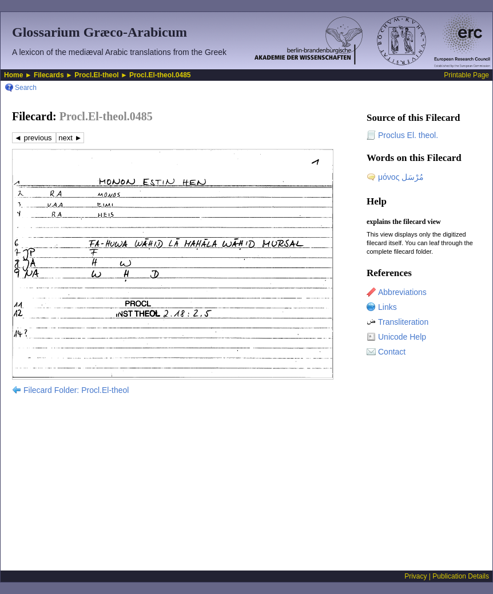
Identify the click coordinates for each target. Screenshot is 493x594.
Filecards (49, 75)
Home (13, 75)
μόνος (401, 177)
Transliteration (403, 321)
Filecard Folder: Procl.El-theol (76, 390)
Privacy (415, 576)
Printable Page (466, 75)
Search (26, 88)
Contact (391, 351)
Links (387, 307)
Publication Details (460, 576)
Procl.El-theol (96, 75)
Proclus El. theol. (408, 135)
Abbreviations (402, 292)
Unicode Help (402, 336)
